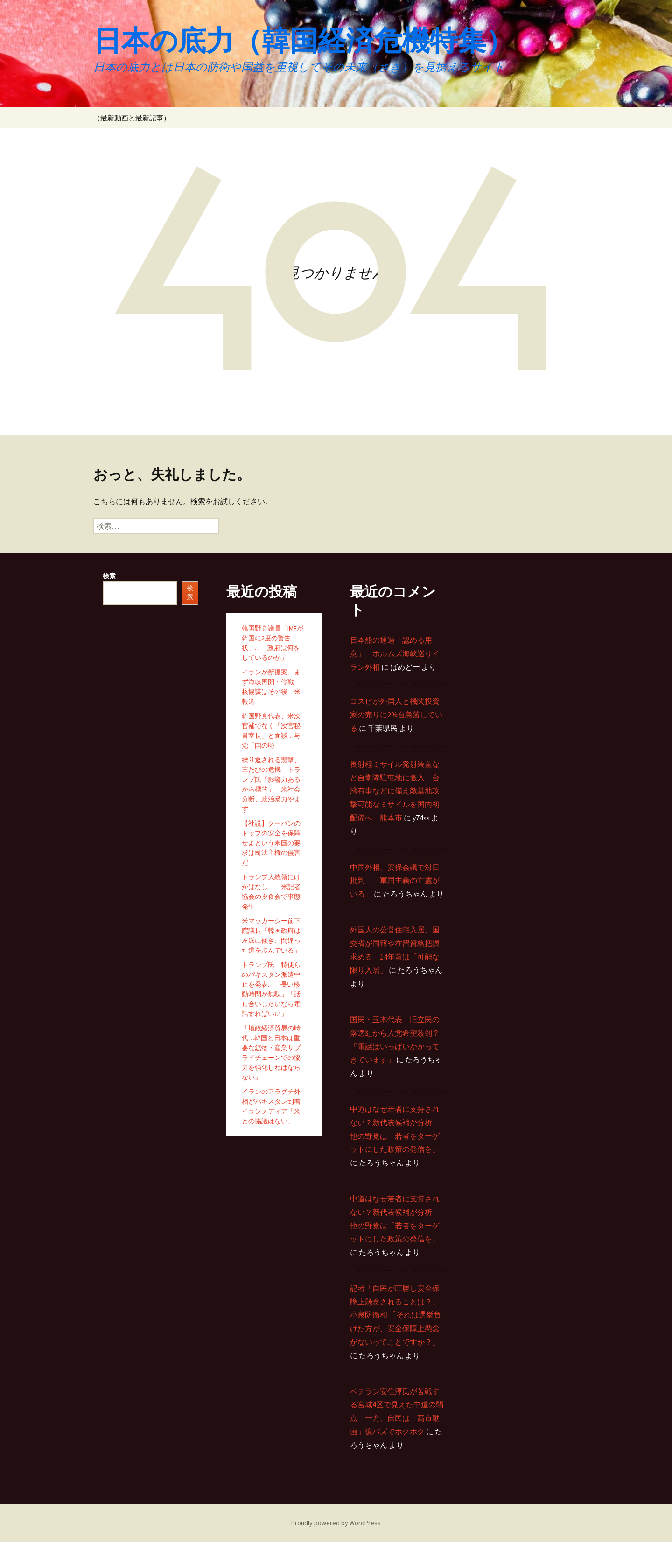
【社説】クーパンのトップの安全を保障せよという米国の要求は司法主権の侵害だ (271, 843)
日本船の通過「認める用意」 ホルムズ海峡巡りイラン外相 (395, 653)
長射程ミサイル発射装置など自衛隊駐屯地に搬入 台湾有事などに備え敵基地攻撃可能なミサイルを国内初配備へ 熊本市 (395, 790)
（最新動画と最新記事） (131, 117)
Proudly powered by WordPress (336, 1523)
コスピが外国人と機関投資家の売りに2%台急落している (396, 714)
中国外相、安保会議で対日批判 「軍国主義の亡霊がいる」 (395, 880)
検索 (109, 576)
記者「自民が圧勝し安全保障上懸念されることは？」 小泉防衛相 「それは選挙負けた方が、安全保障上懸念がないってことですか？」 (395, 1314)
